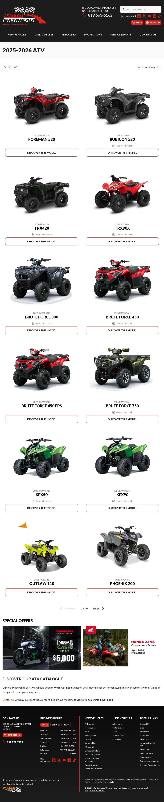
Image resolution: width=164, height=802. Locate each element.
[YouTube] (149, 16)
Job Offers (144, 735)
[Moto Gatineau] (24, 15)
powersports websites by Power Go (44, 780)
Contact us (8, 699)
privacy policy (131, 788)
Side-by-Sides (90, 735)
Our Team (144, 731)
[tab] (44, 725)
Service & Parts (120, 34)
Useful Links (149, 718)
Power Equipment (92, 754)
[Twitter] (144, 16)
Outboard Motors (92, 751)
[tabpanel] (58, 742)
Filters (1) (11, 67)
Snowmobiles (90, 743)
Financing (69, 34)
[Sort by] (148, 67)
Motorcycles (90, 728)
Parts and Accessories (149, 761)
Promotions (93, 34)
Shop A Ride (21, 784)
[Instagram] (154, 16)
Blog (142, 728)
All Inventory (90, 724)
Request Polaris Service (150, 765)
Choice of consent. (97, 790)
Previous (67, 608)
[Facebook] (139, 16)
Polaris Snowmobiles (93, 765)
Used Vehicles (43, 34)
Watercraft (89, 747)
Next (99, 608)
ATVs (87, 731)
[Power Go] (31, 789)
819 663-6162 (97, 15)
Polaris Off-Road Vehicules (92, 759)
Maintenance (146, 757)
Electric (88, 739)
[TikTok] (159, 16)
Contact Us (148, 34)
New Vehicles (17, 34)
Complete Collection (93, 768)
